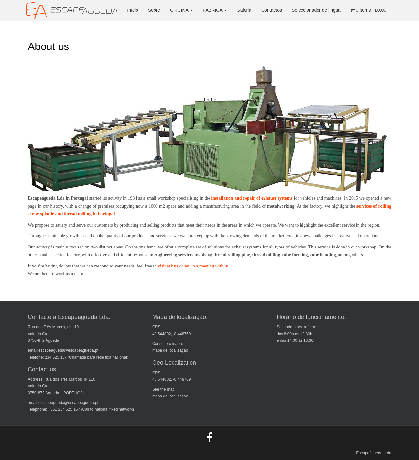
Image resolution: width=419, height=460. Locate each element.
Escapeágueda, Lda (373, 453)
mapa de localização (170, 350)
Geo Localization (174, 362)
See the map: (163, 389)
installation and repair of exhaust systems (252, 198)
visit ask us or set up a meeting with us (193, 266)
